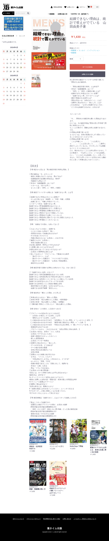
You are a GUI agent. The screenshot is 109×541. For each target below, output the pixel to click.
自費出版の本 (62, 14)
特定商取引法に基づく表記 (51, 519)
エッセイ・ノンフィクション (89, 50)
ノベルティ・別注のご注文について (85, 519)
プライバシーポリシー (33, 519)
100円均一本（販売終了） (80, 14)
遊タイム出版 (54, 528)
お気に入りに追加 (87, 74)
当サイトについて (18, 519)
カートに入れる (87, 67)
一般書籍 (51, 14)
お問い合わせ (67, 519)
